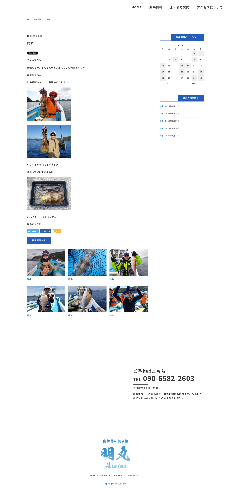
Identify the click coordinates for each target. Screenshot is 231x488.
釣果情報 (155, 7)
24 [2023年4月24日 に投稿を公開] (163, 78)
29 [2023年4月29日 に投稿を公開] (194, 78)
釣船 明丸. (122, 483)
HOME (137, 7)
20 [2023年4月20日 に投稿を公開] (182, 72)
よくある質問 (179, 7)
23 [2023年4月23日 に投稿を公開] (201, 72)
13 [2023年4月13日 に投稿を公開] (182, 66)
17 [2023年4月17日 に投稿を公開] (163, 72)
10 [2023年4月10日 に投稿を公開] (163, 66)
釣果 (29, 279)
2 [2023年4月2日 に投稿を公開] (200, 53)
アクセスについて (210, 7)
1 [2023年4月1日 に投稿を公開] (194, 53)
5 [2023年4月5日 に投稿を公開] (175, 59)
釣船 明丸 (17, 7)
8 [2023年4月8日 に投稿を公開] (194, 59)
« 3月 (169, 83)
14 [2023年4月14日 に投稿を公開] (188, 66)
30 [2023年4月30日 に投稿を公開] (201, 78)
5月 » (194, 83)
